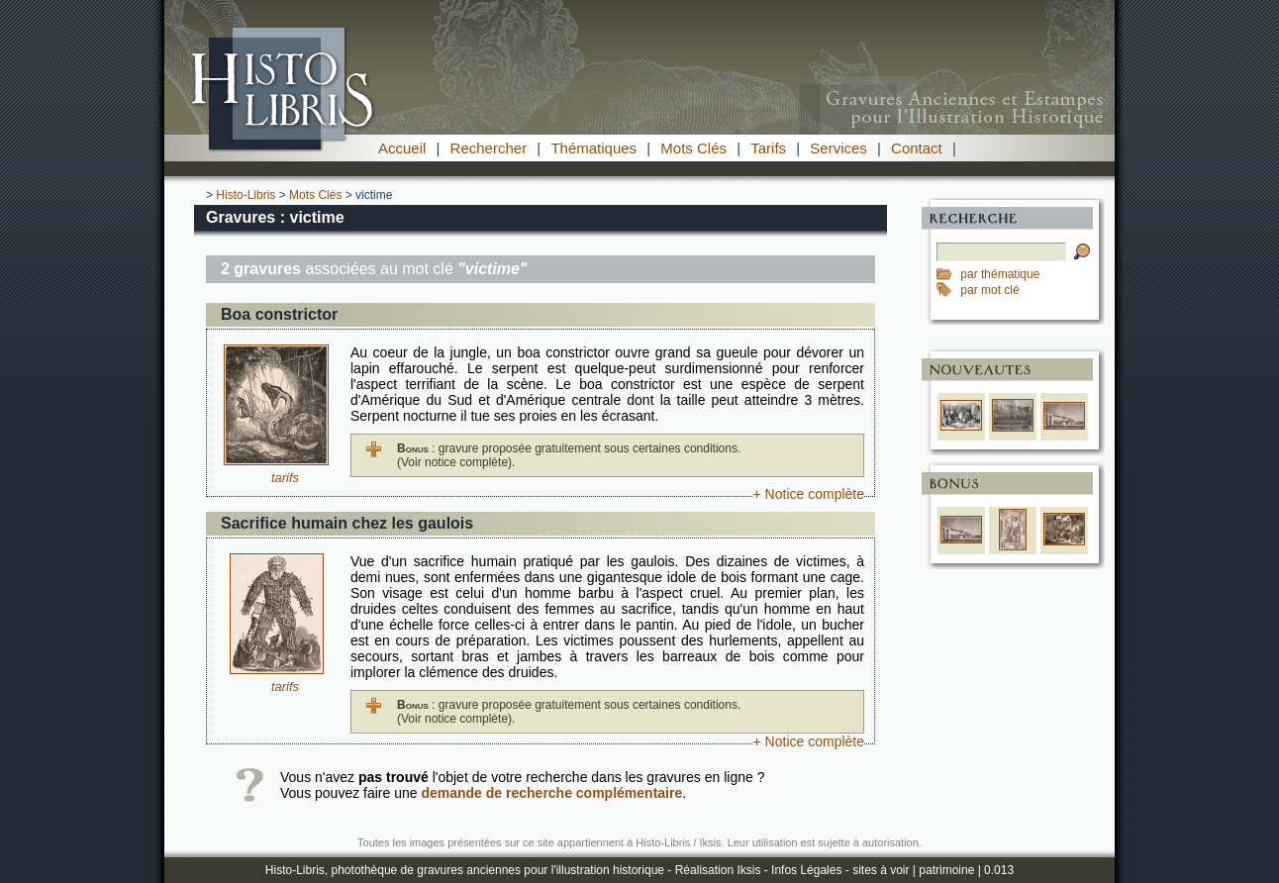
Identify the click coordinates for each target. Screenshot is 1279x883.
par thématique (999, 274)
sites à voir (880, 870)
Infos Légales (806, 870)
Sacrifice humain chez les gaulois (347, 523)
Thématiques (593, 148)
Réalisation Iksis (718, 870)
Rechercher (489, 148)
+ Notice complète (808, 494)
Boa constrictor (279, 314)
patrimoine (946, 870)
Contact (916, 148)
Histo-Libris (245, 195)
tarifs (285, 477)
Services (838, 148)
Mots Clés (693, 148)
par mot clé (989, 290)
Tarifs (768, 148)
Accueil (402, 148)
